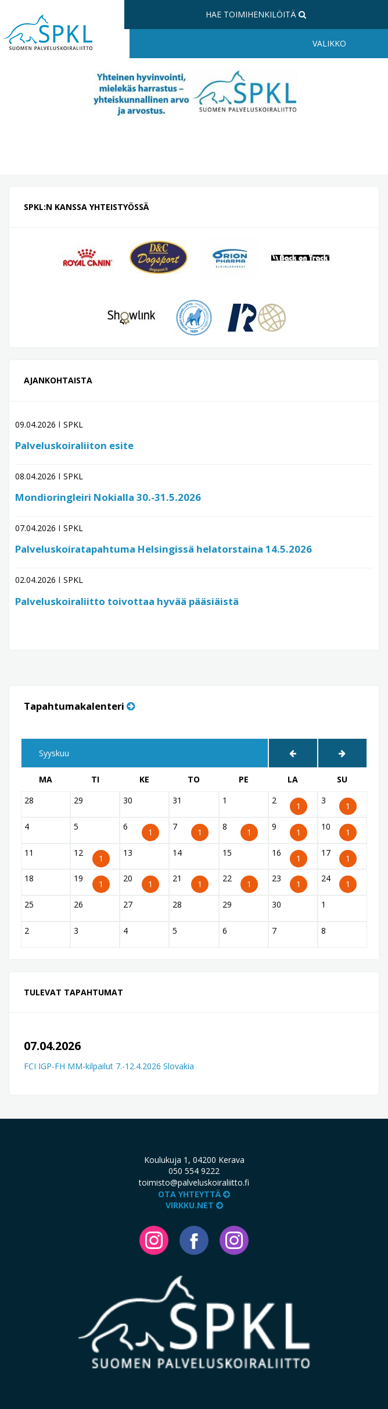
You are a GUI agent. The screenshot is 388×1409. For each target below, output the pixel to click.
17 (336, 855)
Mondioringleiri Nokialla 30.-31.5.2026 (108, 497)
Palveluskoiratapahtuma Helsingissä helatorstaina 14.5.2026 (163, 549)
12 (88, 855)
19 (88, 881)
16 (286, 855)
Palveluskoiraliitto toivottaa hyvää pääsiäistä (127, 601)
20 (138, 881)
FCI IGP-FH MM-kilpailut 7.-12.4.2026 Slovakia (109, 1066)
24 (336, 881)
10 (336, 829)
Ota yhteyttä (194, 1194)
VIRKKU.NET (194, 1205)
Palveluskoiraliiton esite (74, 445)
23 (286, 881)
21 (187, 881)
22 (237, 881)
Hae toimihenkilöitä (256, 14)
